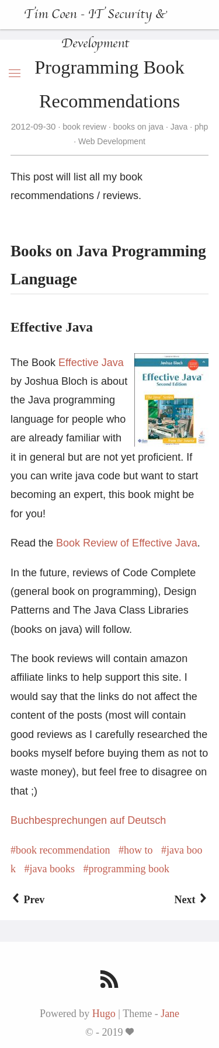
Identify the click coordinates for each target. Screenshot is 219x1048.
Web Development (110, 141)
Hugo (104, 1013)
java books (52, 869)
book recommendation (63, 850)
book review (84, 126)
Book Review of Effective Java (126, 543)
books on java (138, 126)
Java (179, 126)
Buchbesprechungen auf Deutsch (88, 820)
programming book (128, 869)
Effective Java (91, 362)
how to (138, 850)
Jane (170, 1013)
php (200, 126)
